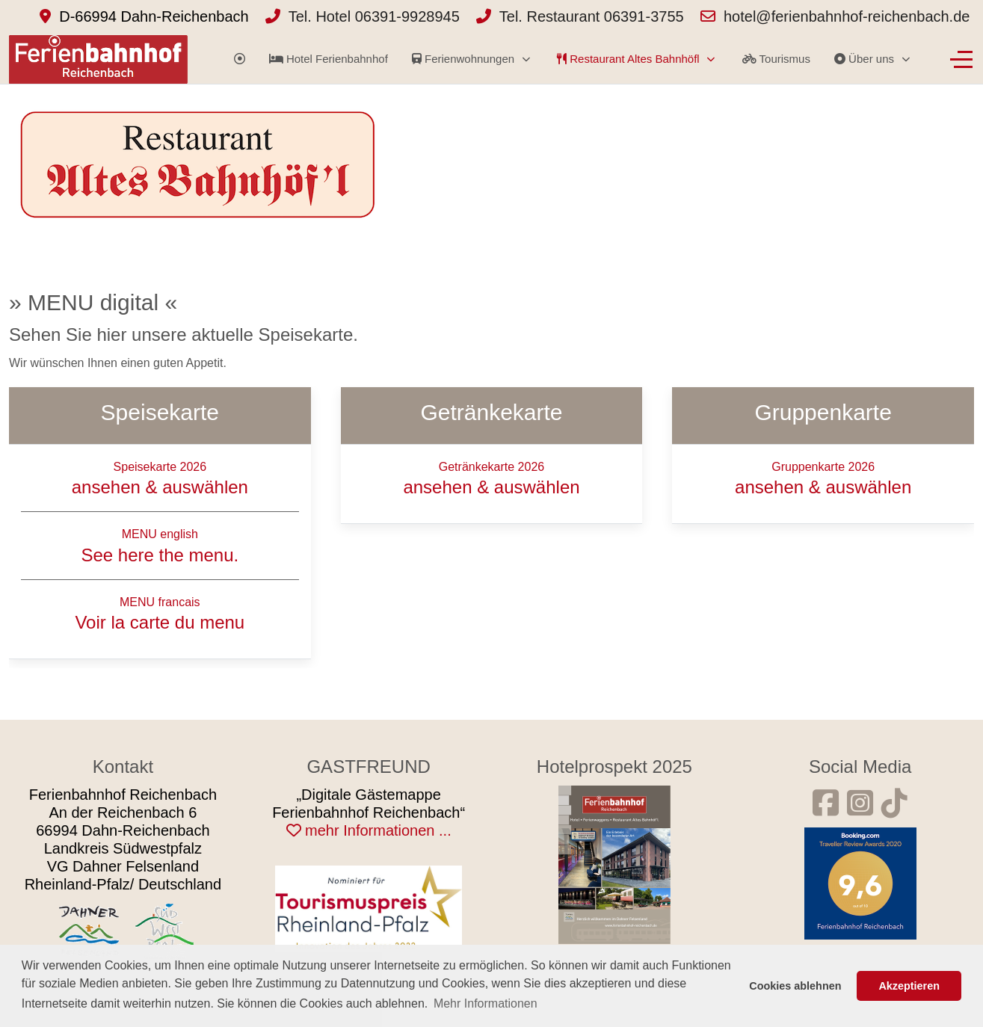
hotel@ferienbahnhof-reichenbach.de (847, 16)
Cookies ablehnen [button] (795, 986)
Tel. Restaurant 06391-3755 (591, 16)
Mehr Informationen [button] (485, 1003)
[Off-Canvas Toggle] (961, 59)
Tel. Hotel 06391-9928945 (374, 16)
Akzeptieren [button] (909, 986)
